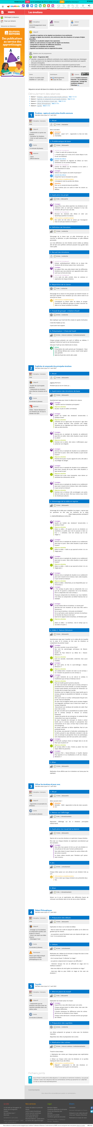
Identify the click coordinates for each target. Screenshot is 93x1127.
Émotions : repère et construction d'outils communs (52, 97)
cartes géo (55, 2)
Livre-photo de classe (31, 1117)
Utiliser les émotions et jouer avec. (47, 101)
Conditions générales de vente (56, 1117)
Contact (6, 1111)
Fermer (90, 1)
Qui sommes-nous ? (9, 1113)
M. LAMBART (74, 25)
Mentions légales (52, 1107)
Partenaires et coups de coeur (78, 1118)
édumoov (6, 1115)
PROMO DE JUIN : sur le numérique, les (29, 2)
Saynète (39, 106)
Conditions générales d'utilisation (57, 1109)
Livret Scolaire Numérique (33, 1111)
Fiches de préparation (31, 1115)
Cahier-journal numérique (33, 1113)
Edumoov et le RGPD (53, 1115)
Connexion (72, 1107)
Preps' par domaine (8, 21)
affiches (46, 2)
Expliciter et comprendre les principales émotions (52, 99)
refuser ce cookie (80, 1125)
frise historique (73, 2)
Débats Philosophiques (44, 103)
